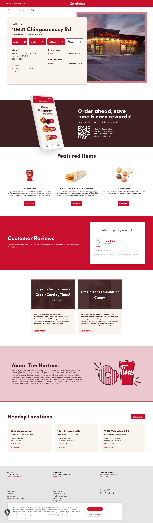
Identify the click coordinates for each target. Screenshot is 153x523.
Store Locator (104, 477)
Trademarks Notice (60, 496)
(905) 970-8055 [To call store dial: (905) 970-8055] (17, 59)
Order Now (30, 203)
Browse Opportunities (14, 477)
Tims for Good (19, 3)
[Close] (118, 508)
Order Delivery (37, 42)
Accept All (95, 509)
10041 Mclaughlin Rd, (65, 439)
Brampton (23, 10)
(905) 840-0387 (62, 443)
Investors (10, 494)
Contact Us (11, 496)
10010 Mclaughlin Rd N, (112, 439)
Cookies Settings (95, 514)
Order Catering (56, 42)
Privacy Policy (58, 491)
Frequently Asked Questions (17, 498)
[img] (113, 493)
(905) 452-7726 (16, 443)
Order (8, 3)
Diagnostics (57, 501)
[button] (7, 512)
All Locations (11, 10)
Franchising (11, 491)
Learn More (40, 330)
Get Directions (74, 42)
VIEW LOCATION (15, 447)
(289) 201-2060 (109, 443)
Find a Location (138, 417)
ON (18, 10)
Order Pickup (19, 42)
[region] (65, 511)
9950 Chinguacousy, (19, 439)
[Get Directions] (29, 55)
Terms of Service (59, 494)
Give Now (86, 330)
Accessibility (57, 498)
